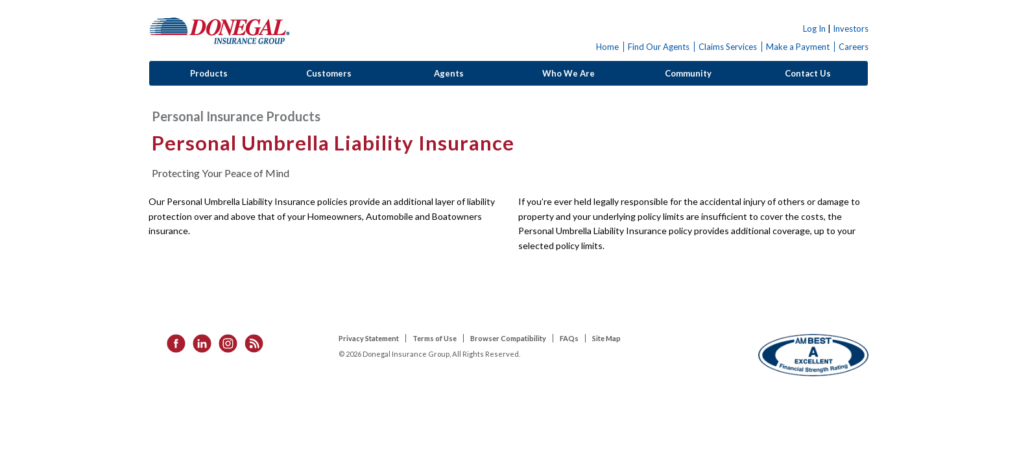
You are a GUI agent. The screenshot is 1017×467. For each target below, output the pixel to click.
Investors (850, 28)
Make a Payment (798, 47)
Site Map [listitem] (606, 338)
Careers (853, 47)
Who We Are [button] (568, 73)
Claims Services (728, 47)
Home (607, 47)
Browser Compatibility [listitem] (508, 338)
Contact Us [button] (808, 73)
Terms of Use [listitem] (435, 338)
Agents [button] (449, 73)
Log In (814, 28)
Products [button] (209, 73)
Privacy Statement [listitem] (369, 338)
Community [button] (688, 73)
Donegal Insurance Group (220, 30)
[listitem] (171, 342)
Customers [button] (329, 73)
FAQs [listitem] (569, 338)
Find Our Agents (658, 47)
